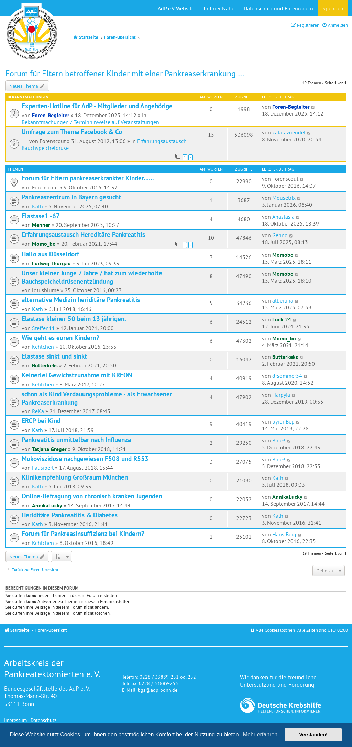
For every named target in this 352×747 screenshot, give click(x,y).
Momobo (283, 254)
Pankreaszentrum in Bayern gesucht (71, 197)
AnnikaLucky (47, 505)
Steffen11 (43, 328)
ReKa (38, 411)
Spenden (332, 8)
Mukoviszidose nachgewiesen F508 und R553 (85, 458)
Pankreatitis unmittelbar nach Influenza (76, 440)
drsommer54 (287, 375)
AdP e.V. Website (176, 8)
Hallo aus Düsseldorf (50, 254)
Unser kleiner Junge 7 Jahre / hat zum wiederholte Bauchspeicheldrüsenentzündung (92, 277)
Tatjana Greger (49, 449)
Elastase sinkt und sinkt (54, 356)
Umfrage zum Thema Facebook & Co (72, 132)
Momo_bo (44, 243)
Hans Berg (284, 534)
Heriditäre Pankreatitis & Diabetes (70, 515)
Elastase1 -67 (41, 216)
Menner (41, 224)
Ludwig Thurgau (51, 263)
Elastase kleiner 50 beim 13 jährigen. (74, 319)
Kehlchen (43, 346)
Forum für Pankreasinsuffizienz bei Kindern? (83, 533)
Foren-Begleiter (50, 115)
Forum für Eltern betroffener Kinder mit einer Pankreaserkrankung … (125, 73)
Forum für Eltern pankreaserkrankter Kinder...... (88, 178)
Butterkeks (45, 365)
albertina (282, 300)
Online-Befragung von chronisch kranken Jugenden (92, 496)
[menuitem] (335, 25)
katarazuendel (289, 132)
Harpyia (281, 394)
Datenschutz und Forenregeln (278, 8)
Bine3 (279, 440)
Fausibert (43, 467)
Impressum (15, 720)
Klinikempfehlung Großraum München (75, 477)
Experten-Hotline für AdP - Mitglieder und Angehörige (97, 106)
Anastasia (283, 216)
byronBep (283, 421)
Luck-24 (281, 319)
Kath (37, 206)
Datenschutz (43, 720)
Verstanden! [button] (313, 734)
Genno (280, 235)
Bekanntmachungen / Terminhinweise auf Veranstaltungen (90, 122)
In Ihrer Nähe (219, 8)
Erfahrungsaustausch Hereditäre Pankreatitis (83, 234)
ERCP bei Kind (41, 421)
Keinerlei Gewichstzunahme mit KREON (77, 375)
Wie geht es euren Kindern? (60, 337)
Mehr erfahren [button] (260, 734)
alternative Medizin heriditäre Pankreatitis (81, 300)
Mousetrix (284, 197)
